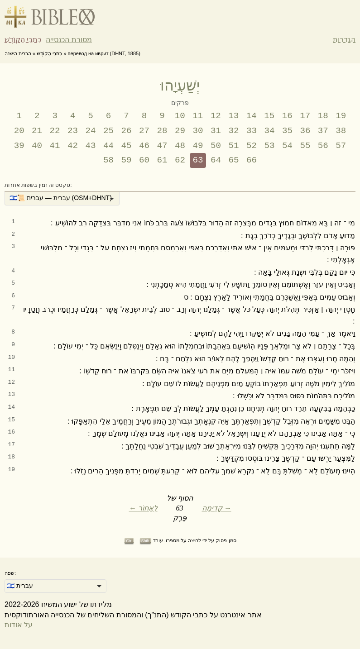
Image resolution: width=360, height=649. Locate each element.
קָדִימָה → (216, 508)
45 (126, 146)
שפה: (10, 573)
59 (126, 160)
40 (37, 146)
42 (72, 146)
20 (19, 131)
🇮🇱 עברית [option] (20, 585)
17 (305, 116)
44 (108, 146)
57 (341, 146)
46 (144, 146)
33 (251, 131)
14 (251, 116)
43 (91, 146)
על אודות (19, 625)
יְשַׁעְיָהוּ (180, 85)
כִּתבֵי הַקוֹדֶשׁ (23, 39)
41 (55, 146)
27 (144, 131)
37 (323, 131)
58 (108, 160)
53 (269, 146)
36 (305, 131)
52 (251, 146)
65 (233, 160)
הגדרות (344, 39)
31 (216, 131)
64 (216, 160)
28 (162, 131)
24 (91, 131)
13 (233, 116)
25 (108, 131)
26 (126, 131)
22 (55, 131)
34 (269, 131)
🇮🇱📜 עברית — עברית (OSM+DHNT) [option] (61, 197)
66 (251, 160)
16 (287, 116)
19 (341, 116)
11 (197, 116)
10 (180, 116)
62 (180, 160)
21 (37, 131)
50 (216, 146)
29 (180, 131)
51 (233, 146)
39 (19, 146)
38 (341, 131)
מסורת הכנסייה (68, 39)
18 (323, 116)
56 (323, 146)
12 (216, 116)
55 (305, 146)
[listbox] (62, 198)
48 (180, 146)
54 (287, 146)
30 (197, 131)
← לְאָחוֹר (143, 508)
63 (197, 160)
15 (269, 116)
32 (233, 131)
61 (162, 160)
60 (144, 160)
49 (197, 146)
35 (287, 131)
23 (72, 131)
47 (162, 146)
